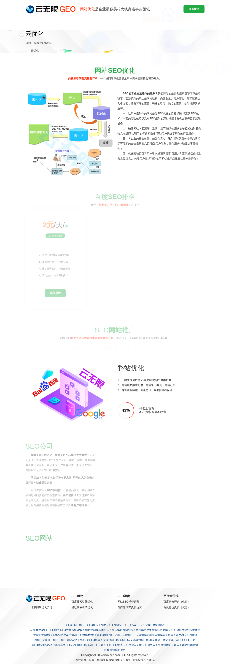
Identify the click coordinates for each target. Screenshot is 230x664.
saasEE (43, 630)
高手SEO (65, 645)
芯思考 (65, 635)
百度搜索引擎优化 (82, 601)
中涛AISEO (75, 635)
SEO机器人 (96, 640)
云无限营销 (140, 635)
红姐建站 (109, 650)
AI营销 (193, 635)
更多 (123, 650)
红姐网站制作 (90, 630)
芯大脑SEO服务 (80, 645)
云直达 (34, 630)
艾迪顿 (46, 640)
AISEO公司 (97, 645)
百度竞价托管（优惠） (177, 607)
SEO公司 (145, 625)
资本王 (172, 640)
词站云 (70, 640)
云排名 (118, 630)
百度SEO (106, 625)
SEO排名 (132, 625)
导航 (117, 650)
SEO (69, 625)
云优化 (164, 640)
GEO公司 (190, 640)
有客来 (156, 640)
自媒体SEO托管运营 (130, 607)
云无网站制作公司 (187, 645)
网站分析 (127, 630)
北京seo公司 (81, 640)
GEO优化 (37, 645)
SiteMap (77, 630)
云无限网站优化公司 (165, 645)
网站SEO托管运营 (128, 601)
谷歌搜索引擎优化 (82, 607)
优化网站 (158, 625)
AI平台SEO (110, 645)
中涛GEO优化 (125, 645)
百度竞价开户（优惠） (177, 601)
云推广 (54, 640)
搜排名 (86, 635)
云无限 (110, 630)
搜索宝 (37, 635)
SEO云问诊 (129, 640)
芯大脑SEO (167, 630)
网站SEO (119, 625)
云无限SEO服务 (143, 645)
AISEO (180, 640)
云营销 (159, 635)
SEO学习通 (105, 635)
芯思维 (102, 630)
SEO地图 (54, 630)
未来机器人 (169, 635)
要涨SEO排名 (144, 640)
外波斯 (156, 630)
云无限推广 (126, 635)
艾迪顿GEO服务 (112, 640)
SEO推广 (79, 625)
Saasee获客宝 (51, 645)
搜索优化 (46, 635)
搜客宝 (196, 630)
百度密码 (138, 630)
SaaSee (56, 635)
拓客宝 (151, 635)
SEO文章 (65, 630)
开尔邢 (178, 630)
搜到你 (94, 635)
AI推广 (38, 640)
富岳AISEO (183, 635)
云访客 (116, 635)
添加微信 (194, 9)
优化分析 (187, 630)
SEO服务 (92, 625)
